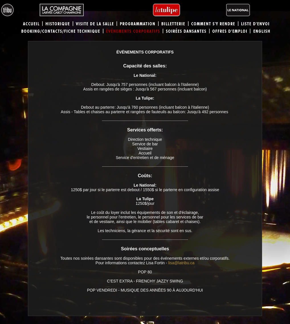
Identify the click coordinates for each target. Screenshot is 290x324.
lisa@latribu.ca (181, 263)
